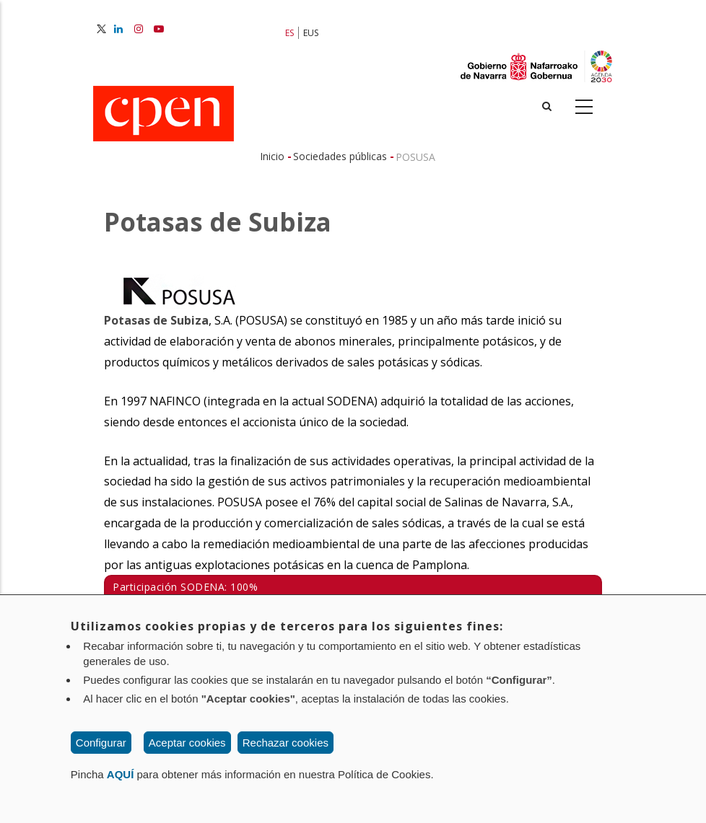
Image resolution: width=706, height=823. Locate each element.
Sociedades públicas (340, 156)
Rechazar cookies (285, 742)
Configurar (101, 742)
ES (289, 33)
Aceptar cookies (187, 742)
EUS (310, 33)
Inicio (272, 156)
